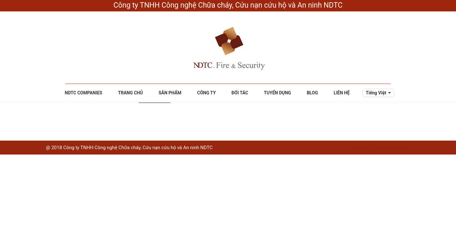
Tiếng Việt (376, 92)
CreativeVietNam (392, 147)
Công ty (206, 92)
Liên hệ (342, 92)
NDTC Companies (84, 92)
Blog (312, 92)
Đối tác (239, 92)
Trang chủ (130, 92)
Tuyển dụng (277, 92)
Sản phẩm (170, 92)
